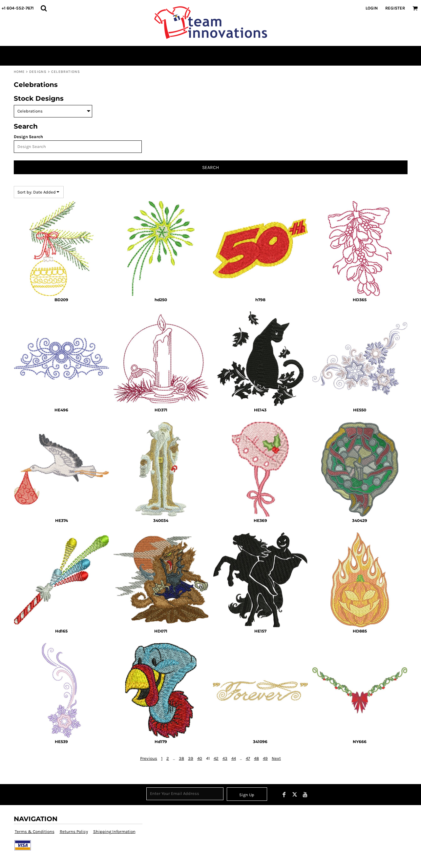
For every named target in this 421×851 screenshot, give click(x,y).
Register (395, 8)
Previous (148, 758)
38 (181, 758)
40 (199, 758)
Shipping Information (114, 831)
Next (276, 758)
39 (190, 758)
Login (372, 8)
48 (256, 758)
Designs (38, 72)
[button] (43, 8)
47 (248, 758)
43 (224, 758)
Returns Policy (74, 831)
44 (233, 758)
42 (216, 758)
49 (265, 758)
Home (19, 72)
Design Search (28, 136)
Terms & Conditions (34, 831)
